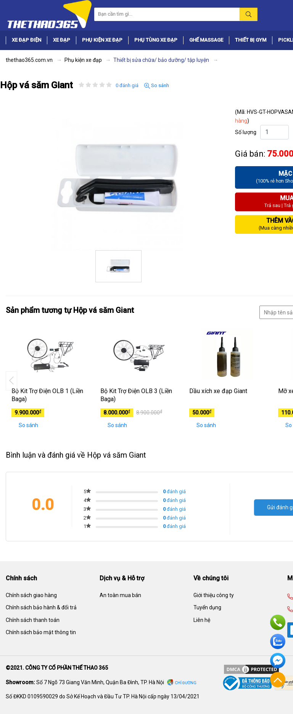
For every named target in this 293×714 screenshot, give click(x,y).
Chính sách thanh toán (33, 620)
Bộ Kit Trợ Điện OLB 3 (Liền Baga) (136, 395)
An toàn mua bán (120, 595)
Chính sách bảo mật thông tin (41, 632)
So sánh (156, 86)
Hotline (277, 622)
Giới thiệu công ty (213, 595)
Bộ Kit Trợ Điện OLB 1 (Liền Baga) (47, 395)
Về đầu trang (277, 679)
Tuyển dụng (207, 607)
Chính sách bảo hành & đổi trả (41, 607)
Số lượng (245, 132)
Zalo (277, 641)
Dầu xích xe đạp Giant (218, 391)
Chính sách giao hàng (31, 595)
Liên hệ (201, 620)
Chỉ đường (185, 683)
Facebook (277, 660)
